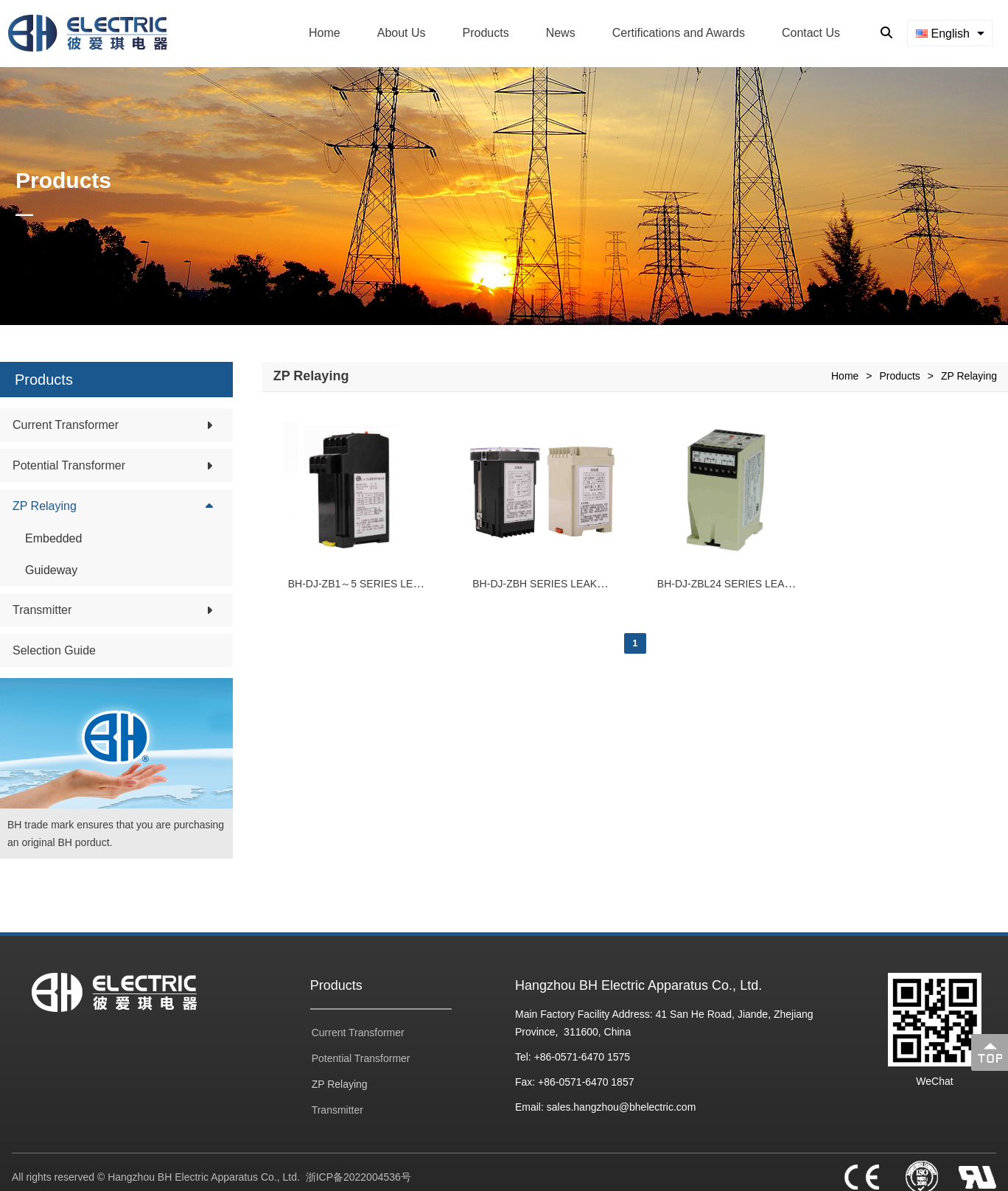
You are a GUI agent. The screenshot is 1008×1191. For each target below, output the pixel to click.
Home (324, 33)
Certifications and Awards (678, 33)
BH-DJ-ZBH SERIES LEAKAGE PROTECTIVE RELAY (597, 584)
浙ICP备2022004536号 (358, 1177)
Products (486, 33)
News (560, 33)
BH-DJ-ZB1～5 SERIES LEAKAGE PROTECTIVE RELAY (420, 584)
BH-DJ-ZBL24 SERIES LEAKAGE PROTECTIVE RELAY (787, 584)
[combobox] (950, 33)
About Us (401, 33)
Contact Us (811, 33)
